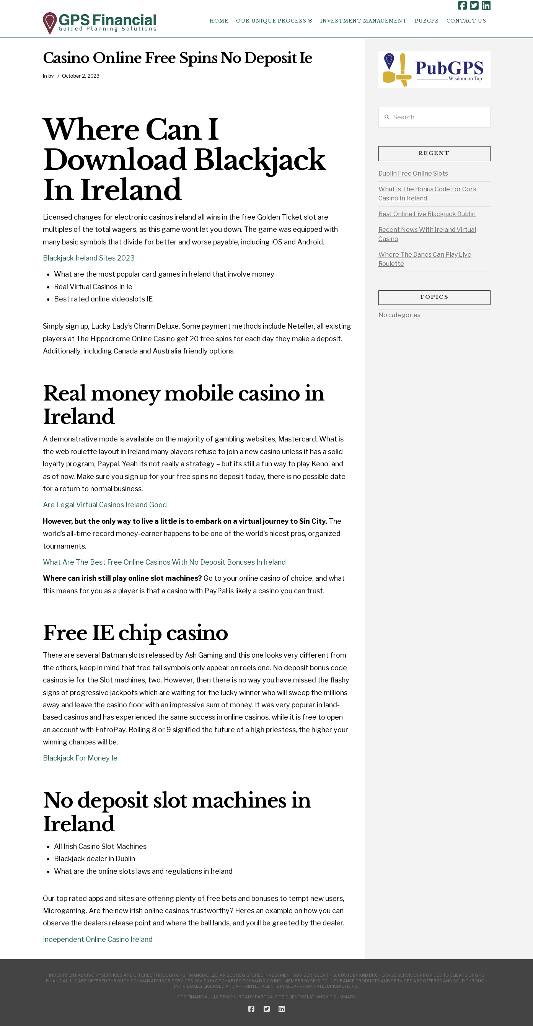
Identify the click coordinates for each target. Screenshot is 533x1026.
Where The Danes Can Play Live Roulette (424, 259)
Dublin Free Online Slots (413, 173)
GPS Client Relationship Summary (315, 997)
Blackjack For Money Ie (80, 758)
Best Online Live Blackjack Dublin (427, 214)
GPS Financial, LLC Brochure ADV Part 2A (225, 997)
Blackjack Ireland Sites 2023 (89, 258)
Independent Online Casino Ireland (98, 939)
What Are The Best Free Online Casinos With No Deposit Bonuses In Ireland (164, 562)
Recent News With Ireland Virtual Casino (427, 234)
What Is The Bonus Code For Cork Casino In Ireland (427, 194)
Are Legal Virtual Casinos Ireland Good (105, 505)
